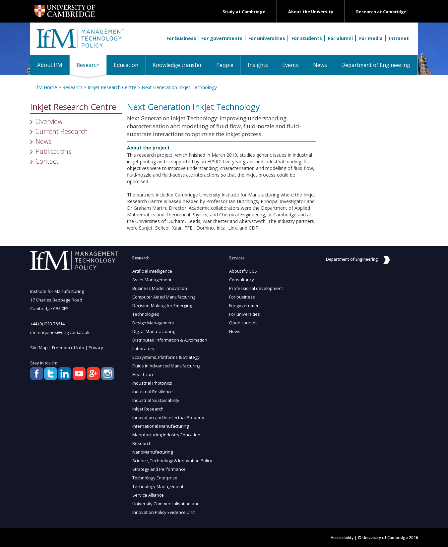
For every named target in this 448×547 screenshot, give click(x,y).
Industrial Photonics (152, 383)
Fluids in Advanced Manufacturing (166, 366)
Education (126, 65)
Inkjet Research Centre (112, 87)
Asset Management (151, 280)
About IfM (49, 65)
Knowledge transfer (177, 65)
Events (290, 65)
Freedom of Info (68, 348)
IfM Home (46, 87)
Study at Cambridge (244, 12)
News (320, 65)
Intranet (399, 38)
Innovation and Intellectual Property (168, 417)
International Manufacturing (160, 426)
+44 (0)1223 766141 (48, 324)
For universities (266, 38)
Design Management (153, 323)
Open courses (243, 323)
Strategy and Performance (159, 469)
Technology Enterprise (154, 478)
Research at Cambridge (381, 12)
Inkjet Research (147, 409)
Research (91, 65)
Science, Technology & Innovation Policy (172, 461)
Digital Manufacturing (153, 331)
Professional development (256, 288)
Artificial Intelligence (152, 271)
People (224, 65)
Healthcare (143, 374)
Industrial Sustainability (155, 400)
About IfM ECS (243, 271)
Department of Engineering (375, 65)
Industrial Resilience (152, 392)
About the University (310, 12)
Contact (46, 161)
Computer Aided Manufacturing (163, 297)
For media (371, 38)
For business (181, 38)
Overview (48, 121)
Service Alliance (148, 495)
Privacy (96, 348)
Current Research (61, 131)
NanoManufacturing (152, 452)
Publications (53, 151)
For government (245, 305)
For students (306, 38)
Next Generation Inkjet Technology (179, 87)
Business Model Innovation (159, 288)
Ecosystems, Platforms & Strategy (166, 357)
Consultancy (241, 280)
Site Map (39, 348)
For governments (221, 38)
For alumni (340, 38)
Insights (258, 65)
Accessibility (342, 537)
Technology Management (157, 486)
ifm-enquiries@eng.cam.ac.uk (60, 332)
